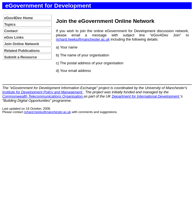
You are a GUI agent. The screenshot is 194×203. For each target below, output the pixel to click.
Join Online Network (21, 44)
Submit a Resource (20, 57)
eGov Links (14, 37)
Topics (10, 24)
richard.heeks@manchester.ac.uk (83, 39)
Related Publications (22, 50)
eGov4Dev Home (18, 18)
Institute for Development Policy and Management (42, 92)
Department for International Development (146, 96)
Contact (11, 31)
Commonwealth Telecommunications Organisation (43, 96)
